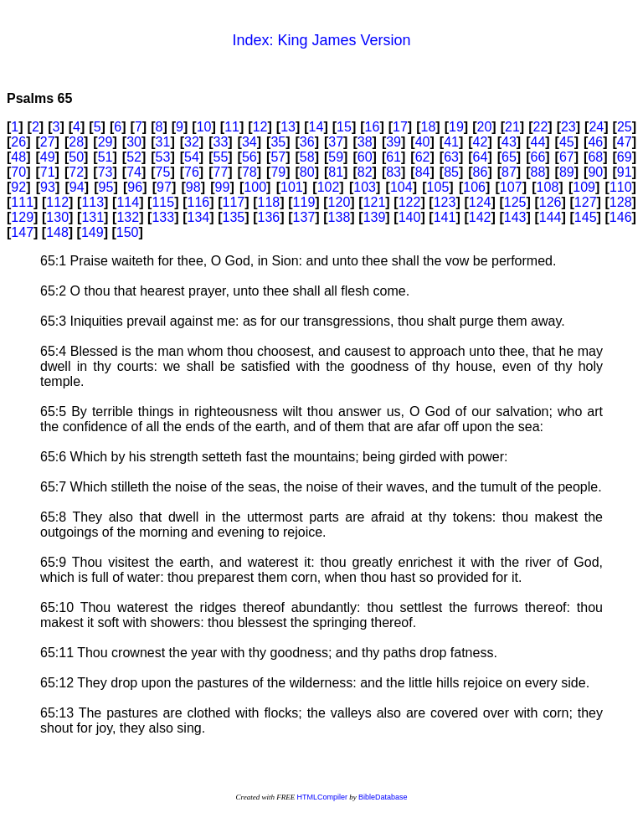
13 (288, 127)
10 (204, 127)
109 (584, 187)
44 (537, 142)
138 (339, 217)
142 (480, 217)
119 (304, 202)
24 (596, 127)
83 (393, 172)
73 (105, 172)
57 (277, 157)
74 (133, 172)
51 (105, 157)
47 (624, 142)
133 (163, 217)
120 (339, 202)
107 (511, 187)
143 (515, 217)
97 (164, 187)
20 (484, 127)
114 (127, 202)
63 (451, 157)
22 (540, 127)
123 (445, 202)
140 (410, 217)
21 (512, 127)
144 (550, 217)
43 (509, 142)
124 (480, 202)
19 (456, 127)
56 (249, 157)
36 (307, 142)
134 (198, 217)
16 (372, 127)
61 (393, 157)
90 (595, 172)
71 (47, 172)
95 (106, 187)
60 (365, 157)
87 (509, 172)
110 (621, 187)
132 (127, 217)
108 (548, 187)
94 (77, 187)
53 (163, 157)
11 (231, 127)
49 (47, 157)
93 (47, 187)
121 (374, 202)
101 (291, 187)
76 (191, 172)
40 (422, 142)
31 (163, 142)
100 (255, 187)
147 (22, 232)
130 (57, 217)
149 (92, 232)
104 (401, 187)
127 (585, 202)
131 (92, 217)
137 (304, 217)
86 (480, 172)
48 (18, 157)
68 (595, 157)
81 (335, 172)
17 (400, 127)
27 (47, 142)
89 (566, 172)
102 (328, 187)
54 (191, 157)
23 (568, 127)
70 (18, 172)
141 (445, 217)
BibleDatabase (383, 797)
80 (307, 172)
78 (249, 172)
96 (134, 187)
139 (374, 217)
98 (193, 187)
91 (624, 172)
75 (163, 172)
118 (269, 202)
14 (316, 127)
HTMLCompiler (321, 797)
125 (515, 202)
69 (624, 157)
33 (221, 142)
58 (307, 157)
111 (22, 202)
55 (221, 157)
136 (269, 217)
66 (537, 157)
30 (133, 142)
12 (260, 127)
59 (335, 157)
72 (76, 172)
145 (585, 217)
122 (410, 202)
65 (509, 157)
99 (222, 187)
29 (105, 142)
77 (221, 172)
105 (438, 187)
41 (451, 142)
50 (76, 157)
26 (18, 142)
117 (234, 202)
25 (624, 127)
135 (234, 217)
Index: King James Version (321, 40)
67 (566, 157)
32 (191, 142)
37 (335, 142)
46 (595, 142)
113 (92, 202)
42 (480, 142)
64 (480, 157)
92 (18, 187)
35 (277, 142)
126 (550, 202)
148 (57, 232)
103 (364, 187)
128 (621, 202)
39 (393, 142)
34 (249, 142)
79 (277, 172)
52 (133, 157)
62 (422, 157)
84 (422, 172)
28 (76, 142)
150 (127, 232)
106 (474, 187)
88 (537, 172)
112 (57, 202)
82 (365, 172)
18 (428, 127)
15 (344, 127)
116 (198, 202)
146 (621, 217)
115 (163, 202)
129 (22, 217)
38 (365, 142)
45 (566, 142)
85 (451, 172)
